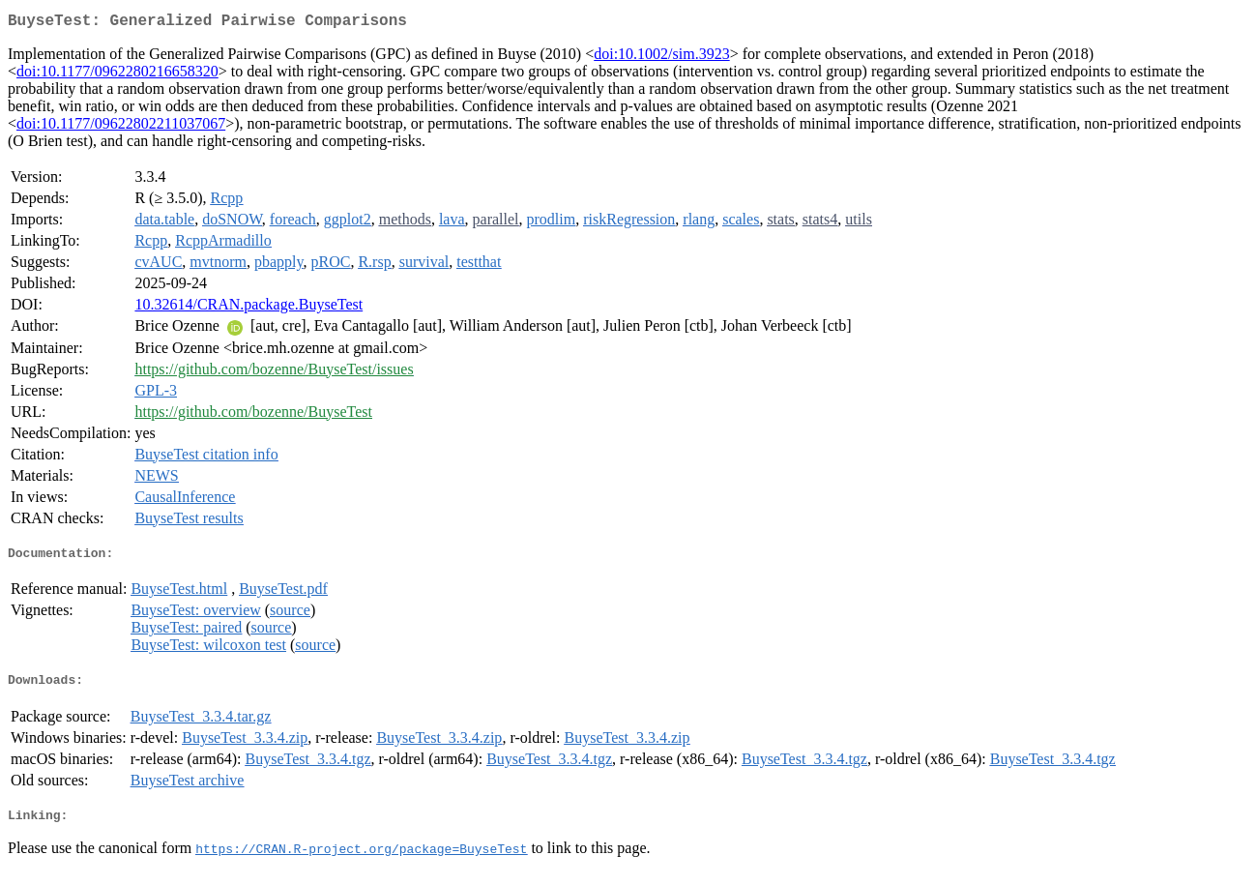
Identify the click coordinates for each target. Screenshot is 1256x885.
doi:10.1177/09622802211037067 (120, 127)
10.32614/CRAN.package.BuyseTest (248, 308)
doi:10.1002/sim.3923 (661, 57)
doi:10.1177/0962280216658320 (117, 75)
